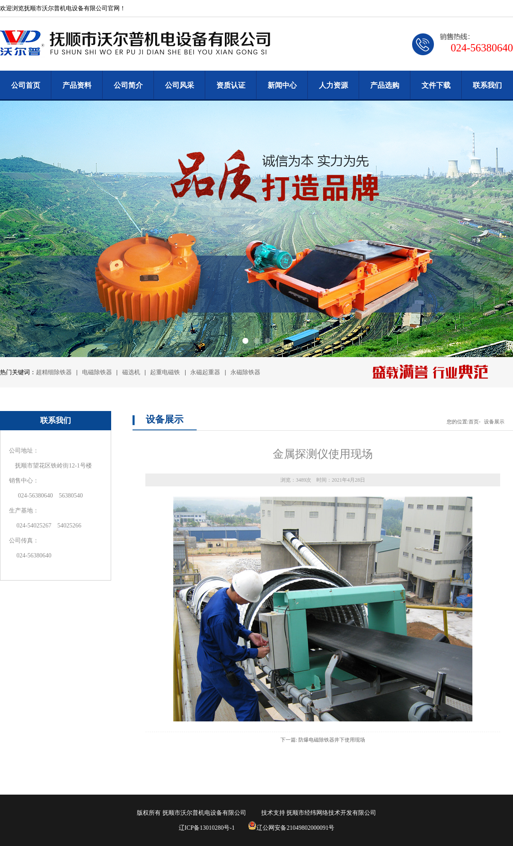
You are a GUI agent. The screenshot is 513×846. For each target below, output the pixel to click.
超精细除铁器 (54, 372)
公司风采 (179, 85)
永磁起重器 (205, 372)
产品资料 (76, 85)
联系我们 (487, 85)
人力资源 (333, 85)
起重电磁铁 (165, 372)
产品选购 (384, 85)
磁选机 (132, 372)
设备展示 (494, 422)
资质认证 (230, 85)
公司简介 (128, 85)
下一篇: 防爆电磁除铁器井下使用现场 (322, 740)
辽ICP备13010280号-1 (207, 828)
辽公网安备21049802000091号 (291, 828)
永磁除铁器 (245, 372)
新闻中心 (282, 85)
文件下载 (436, 85)
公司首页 (25, 85)
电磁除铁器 (98, 372)
